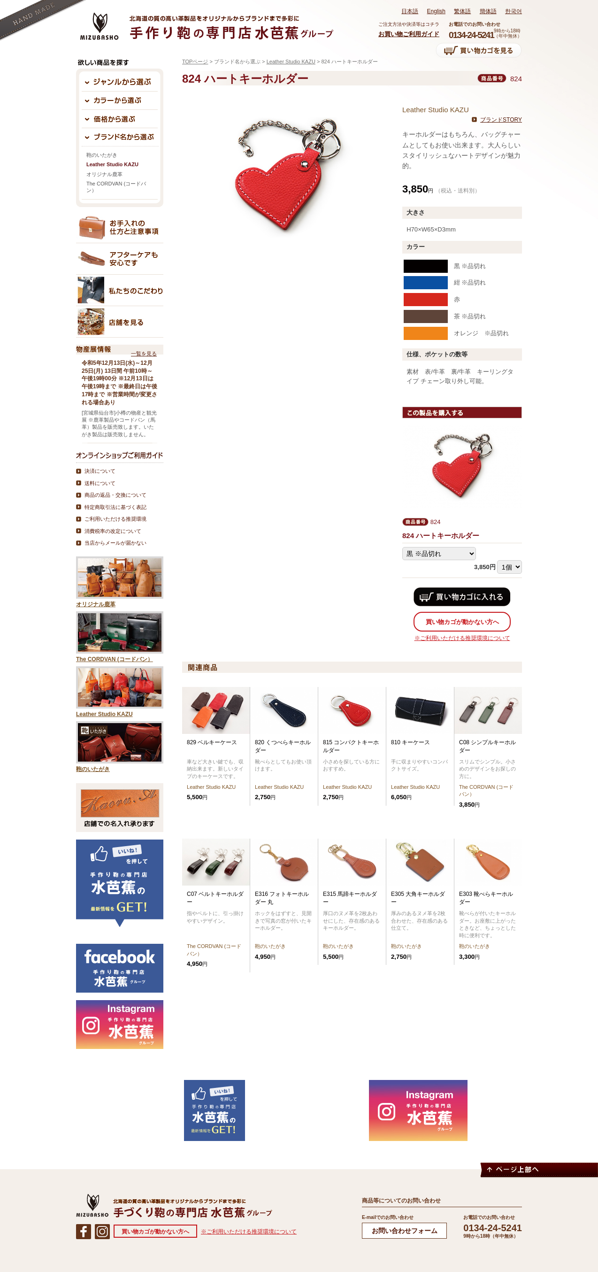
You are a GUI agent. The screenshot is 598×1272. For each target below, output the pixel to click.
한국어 (513, 11)
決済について (99, 471)
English (436, 11)
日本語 (409, 11)
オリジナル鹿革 (104, 174)
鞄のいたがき (101, 155)
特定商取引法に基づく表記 (115, 507)
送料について (99, 483)
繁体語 (462, 11)
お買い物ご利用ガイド (408, 34)
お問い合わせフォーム (404, 1230)
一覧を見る (144, 353)
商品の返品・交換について (115, 495)
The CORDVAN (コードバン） (116, 187)
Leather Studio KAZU (291, 61)
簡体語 (488, 11)
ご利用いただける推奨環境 (115, 519)
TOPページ (195, 61)
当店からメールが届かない (115, 543)
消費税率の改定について (112, 531)
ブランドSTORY (501, 119)
